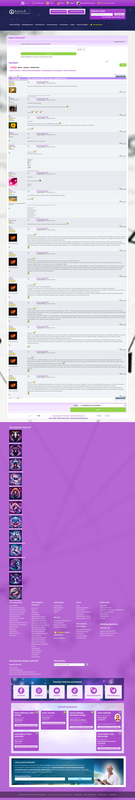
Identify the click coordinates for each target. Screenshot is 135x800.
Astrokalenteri (59, 11)
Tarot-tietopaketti (82, 607)
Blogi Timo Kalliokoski (39, 621)
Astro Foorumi (17, 37)
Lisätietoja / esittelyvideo (26, 725)
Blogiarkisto (104, 614)
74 (21, 76)
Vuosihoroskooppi (82, 631)
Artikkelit (12, 629)
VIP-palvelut (96, 24)
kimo (10, 117)
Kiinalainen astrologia (87, 3)
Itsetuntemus (52, 24)
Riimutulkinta (58, 622)
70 (14, 76)
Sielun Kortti (80, 610)
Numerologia (39, 3)
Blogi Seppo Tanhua (39, 616)
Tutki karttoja (14, 24)
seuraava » (123, 74)
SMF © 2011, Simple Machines (76, 416)
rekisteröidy (46, 44)
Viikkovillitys (13, 605)
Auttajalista (13, 631)
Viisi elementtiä (81, 636)
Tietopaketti (36, 648)
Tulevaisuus (40, 24)
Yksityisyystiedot (102, 794)
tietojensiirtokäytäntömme (42, 772)
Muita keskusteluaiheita (31, 70)
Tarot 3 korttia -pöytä (83, 618)
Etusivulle (12, 635)
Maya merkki (13, 626)
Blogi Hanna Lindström (40, 644)
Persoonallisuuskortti (83, 612)
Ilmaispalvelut (27, 24)
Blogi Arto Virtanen (38, 640)
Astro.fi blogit (82, 24)
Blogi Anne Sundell (38, 631)
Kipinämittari (13, 620)
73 (19, 76)
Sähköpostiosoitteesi (23, 776)
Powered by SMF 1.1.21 (59, 416)
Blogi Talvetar (36, 635)
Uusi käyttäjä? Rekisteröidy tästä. (113, 17)
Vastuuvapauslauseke (90, 794)
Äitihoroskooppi (14, 616)
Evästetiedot (112, 794)
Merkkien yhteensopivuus (18, 622)
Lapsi (72, 24)
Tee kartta (35, 654)
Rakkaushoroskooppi (16, 618)
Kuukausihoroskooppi (17, 607)
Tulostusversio (121, 76)
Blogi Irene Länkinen (39, 637)
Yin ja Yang (80, 633)
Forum (34, 646)
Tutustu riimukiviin (60, 627)
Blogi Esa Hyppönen (39, 629)
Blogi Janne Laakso (38, 627)
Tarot (62, 3)
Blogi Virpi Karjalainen (39, 623)
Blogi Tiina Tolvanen (39, 642)
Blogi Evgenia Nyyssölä (40, 633)
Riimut (72, 3)
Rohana (11, 81)
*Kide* (11, 228)
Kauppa (102, 618)
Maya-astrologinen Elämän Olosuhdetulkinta (25, 674)
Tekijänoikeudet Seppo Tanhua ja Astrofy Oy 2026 (32, 794)
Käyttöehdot (78, 794)
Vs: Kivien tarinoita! (42, 81)
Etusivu (26, 3)
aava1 (10, 172)
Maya (51, 3)
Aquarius (11, 145)
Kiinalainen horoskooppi (17, 624)
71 (16, 76)
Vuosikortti (80, 614)
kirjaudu (39, 44)
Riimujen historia (60, 625)
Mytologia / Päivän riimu (62, 620)
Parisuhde (64, 24)
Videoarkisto (104, 616)
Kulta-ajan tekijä (105, 607)
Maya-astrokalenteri (16, 670)
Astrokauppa (76, 11)
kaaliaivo (11, 98)
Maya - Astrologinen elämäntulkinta (21, 672)
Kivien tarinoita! (70, 70)
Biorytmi (35, 608)
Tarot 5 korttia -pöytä (83, 616)
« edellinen (116, 74)
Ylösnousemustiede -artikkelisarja (112, 610)
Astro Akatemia (59, 638)
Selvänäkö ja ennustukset (52, 70)
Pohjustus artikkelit (107, 612)
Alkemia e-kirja (14, 633)
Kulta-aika (108, 3)
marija (11, 190)
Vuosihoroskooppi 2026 (17, 610)
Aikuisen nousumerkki (17, 612)
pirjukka (11, 133)
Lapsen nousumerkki (16, 614)
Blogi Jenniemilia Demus (40, 625)
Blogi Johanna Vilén (39, 618)
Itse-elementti (81, 638)
